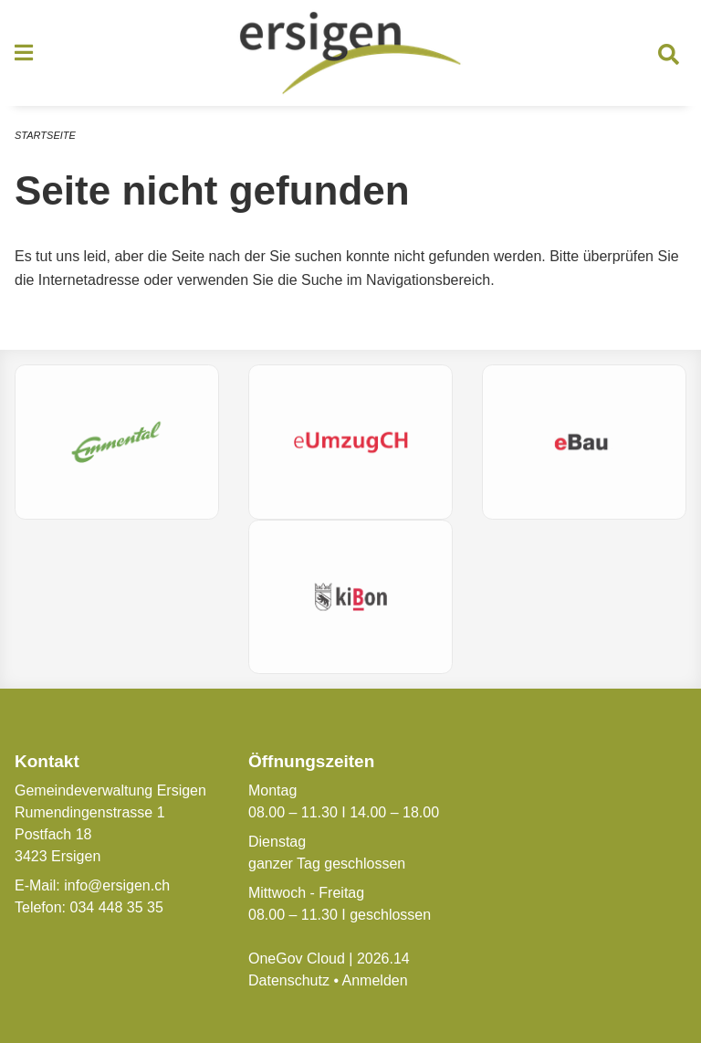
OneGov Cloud (296, 958)
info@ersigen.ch (117, 885)
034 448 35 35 (115, 907)
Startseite (45, 135)
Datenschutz (289, 980)
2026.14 (383, 958)
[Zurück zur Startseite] (350, 53)
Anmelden (375, 980)
